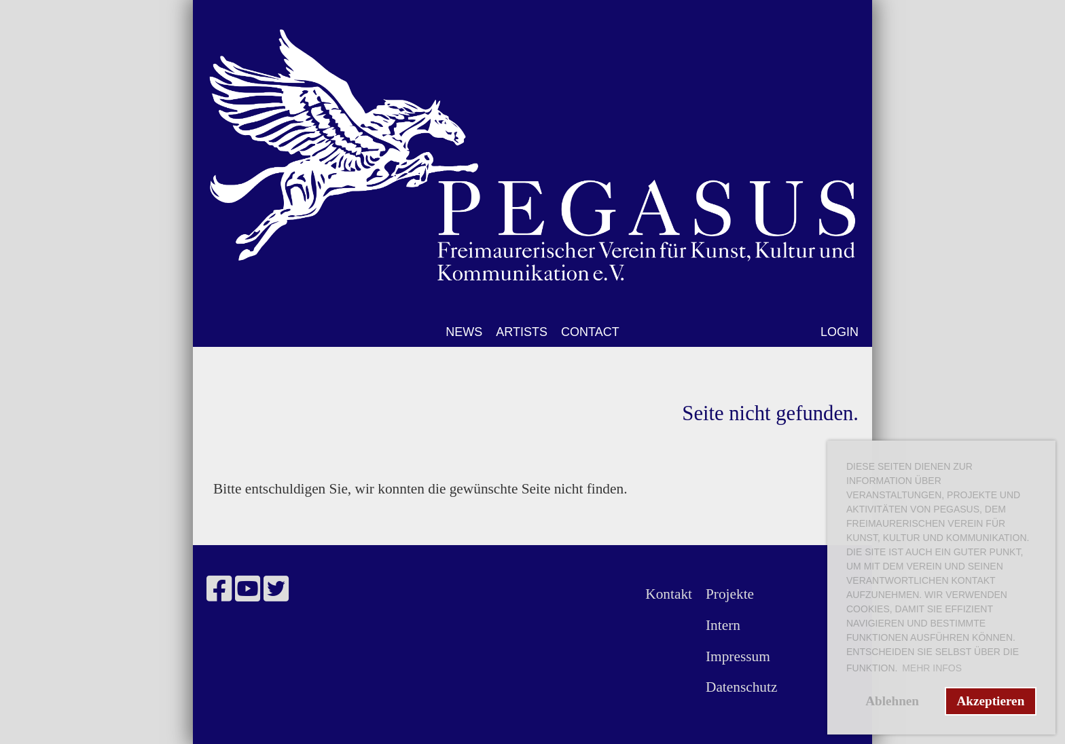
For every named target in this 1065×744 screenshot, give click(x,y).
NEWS (464, 332)
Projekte (730, 594)
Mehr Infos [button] (932, 668)
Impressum (738, 656)
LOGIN (839, 332)
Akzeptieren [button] (990, 701)
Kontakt (668, 594)
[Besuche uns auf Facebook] (219, 590)
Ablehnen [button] (892, 701)
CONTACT (590, 332)
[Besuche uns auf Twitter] (276, 590)
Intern (723, 625)
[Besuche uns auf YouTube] (247, 590)
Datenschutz (741, 687)
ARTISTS (521, 332)
